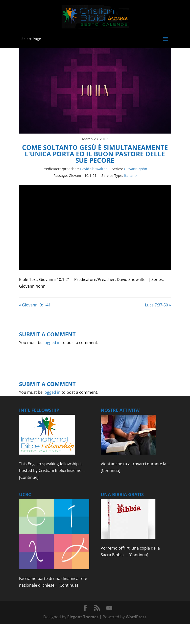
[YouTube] (109, 608)
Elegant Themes (82, 617)
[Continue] (29, 477)
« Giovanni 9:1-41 (35, 305)
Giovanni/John (135, 168)
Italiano (130, 175)
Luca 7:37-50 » (158, 305)
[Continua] (110, 470)
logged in (52, 342)
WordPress (136, 617)
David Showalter (93, 168)
